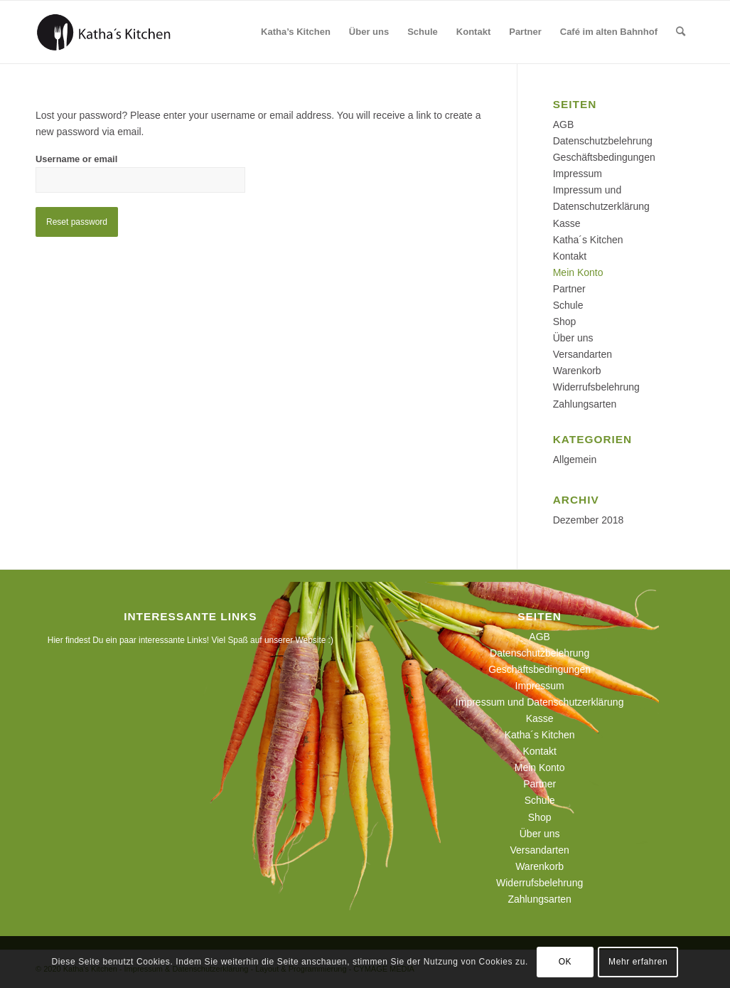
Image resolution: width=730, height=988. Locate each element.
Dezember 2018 (588, 520)
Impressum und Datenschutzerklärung (540, 702)
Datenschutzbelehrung (603, 141)
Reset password (76, 222)
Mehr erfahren (637, 962)
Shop (564, 321)
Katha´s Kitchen (588, 239)
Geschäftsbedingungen (604, 157)
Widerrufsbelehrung (596, 387)
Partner (569, 288)
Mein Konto (578, 272)
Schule (568, 305)
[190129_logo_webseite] (104, 32)
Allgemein (574, 459)
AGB (563, 124)
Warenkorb (577, 370)
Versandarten (582, 354)
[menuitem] (296, 32)
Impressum (577, 173)
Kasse (567, 223)
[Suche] (680, 32)
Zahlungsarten (585, 404)
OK (565, 962)
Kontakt (569, 256)
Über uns (573, 338)
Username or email (76, 159)
